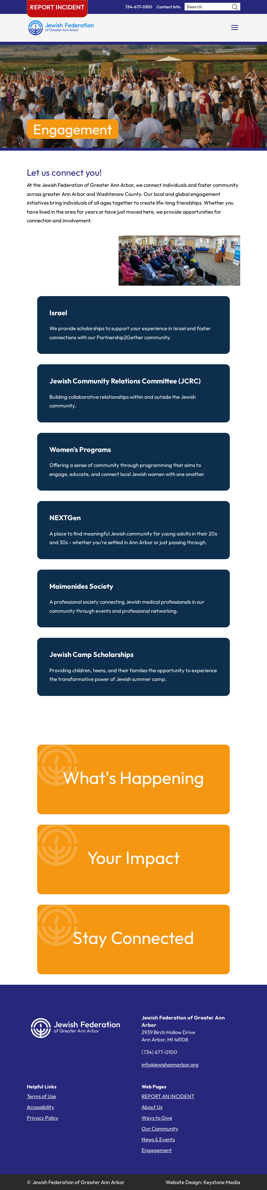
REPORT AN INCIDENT (167, 1096)
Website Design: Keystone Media (202, 1182)
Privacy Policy (42, 1117)
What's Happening (133, 777)
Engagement (156, 1150)
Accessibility (40, 1107)
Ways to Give (156, 1117)
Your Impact (133, 857)
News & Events (158, 1139)
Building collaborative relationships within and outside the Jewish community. (133, 392)
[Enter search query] (212, 6)
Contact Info (168, 6)
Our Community (159, 1128)
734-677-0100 (138, 6)
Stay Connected (133, 938)
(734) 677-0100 (159, 1052)
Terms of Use (41, 1096)
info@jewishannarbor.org (170, 1064)
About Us (151, 1107)
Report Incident (57, 7)
